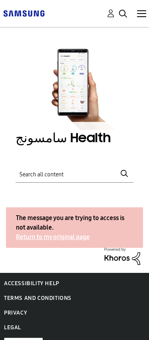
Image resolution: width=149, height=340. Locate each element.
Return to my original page (53, 237)
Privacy (15, 312)
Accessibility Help (31, 283)
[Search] (74, 173)
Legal (12, 327)
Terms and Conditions (38, 298)
